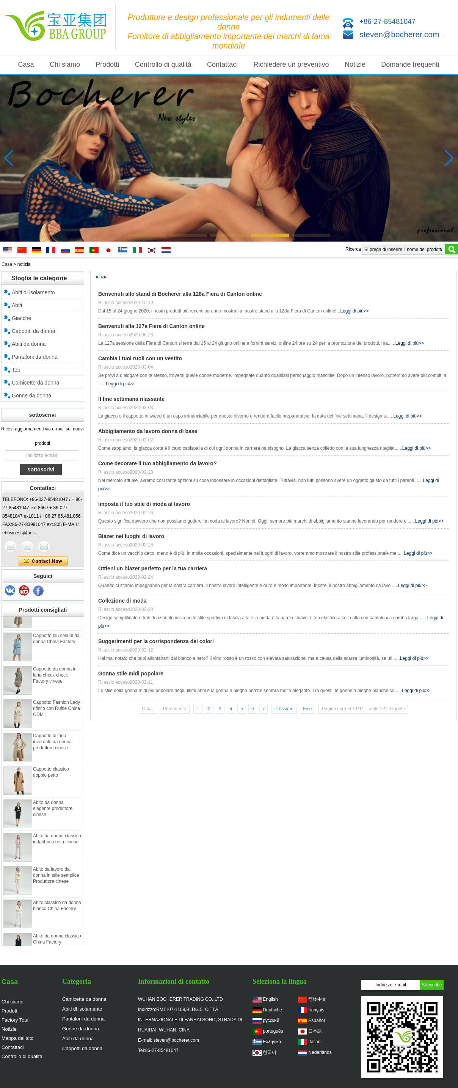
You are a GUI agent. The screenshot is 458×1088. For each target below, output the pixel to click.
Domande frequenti (410, 64)
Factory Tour (15, 1020)
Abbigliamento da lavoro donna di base (147, 431)
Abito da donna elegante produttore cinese (52, 812)
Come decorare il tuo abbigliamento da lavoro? (157, 463)
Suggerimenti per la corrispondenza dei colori (156, 641)
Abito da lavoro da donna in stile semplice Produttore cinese (56, 878)
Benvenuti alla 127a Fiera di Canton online (151, 326)
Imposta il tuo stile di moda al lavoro (144, 504)
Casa (26, 64)
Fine (307, 708)
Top (16, 370)
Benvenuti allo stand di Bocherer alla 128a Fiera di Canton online (180, 294)
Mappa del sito (18, 1038)
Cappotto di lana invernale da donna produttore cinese (52, 745)
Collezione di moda (122, 601)
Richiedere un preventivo (291, 64)
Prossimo (283, 708)
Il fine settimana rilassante (131, 399)
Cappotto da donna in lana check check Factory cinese (55, 678)
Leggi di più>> (354, 311)
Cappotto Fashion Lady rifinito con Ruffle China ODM (56, 712)
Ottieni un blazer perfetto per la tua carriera (152, 568)
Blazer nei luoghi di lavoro (131, 536)
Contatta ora (43, 561)
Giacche (21, 318)
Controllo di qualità (163, 64)
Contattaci (222, 64)
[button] (147, 235)
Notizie (355, 64)
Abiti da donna (29, 344)
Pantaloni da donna (35, 357)
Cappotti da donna (33, 331)
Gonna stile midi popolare (130, 673)
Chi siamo (65, 64)
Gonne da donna (31, 395)
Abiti (17, 305)
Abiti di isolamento (33, 292)
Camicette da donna (35, 383)
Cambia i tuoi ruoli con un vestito (140, 358)
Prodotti (107, 64)
